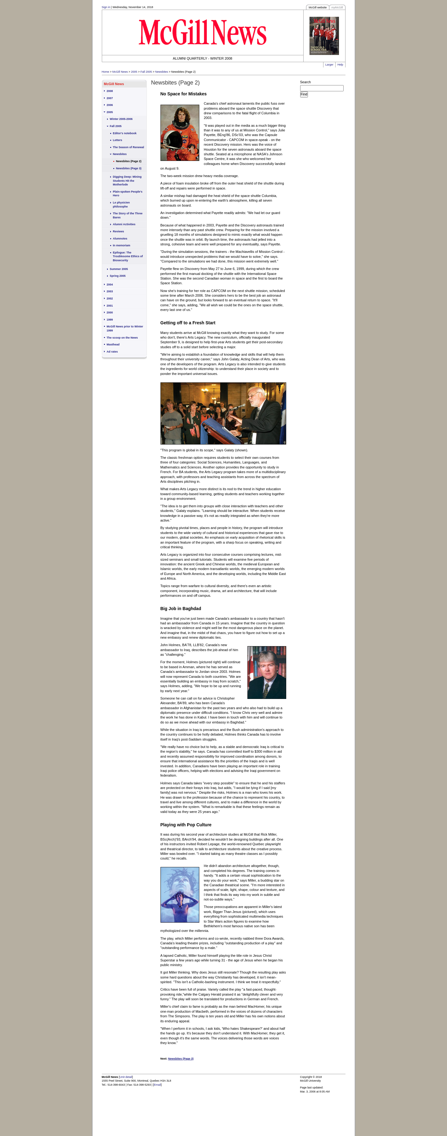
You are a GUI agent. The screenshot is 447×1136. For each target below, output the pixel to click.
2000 (110, 312)
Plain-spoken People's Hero (127, 193)
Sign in (106, 7)
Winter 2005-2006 (121, 119)
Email (157, 1084)
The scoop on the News (122, 337)
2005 (134, 71)
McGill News (120, 71)
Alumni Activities (124, 224)
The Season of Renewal (128, 147)
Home (105, 71)
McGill (337, 7)
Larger (329, 64)
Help (340, 64)
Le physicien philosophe (121, 204)
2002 (110, 298)
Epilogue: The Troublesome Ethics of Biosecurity (128, 256)
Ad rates (112, 351)
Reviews (118, 231)
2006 (110, 105)
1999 (110, 319)
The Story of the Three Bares (128, 215)
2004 (110, 284)
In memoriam (121, 245)
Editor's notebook (125, 133)
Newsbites (161, 71)
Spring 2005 (118, 275)
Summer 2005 (119, 269)
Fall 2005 (146, 71)
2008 (110, 91)
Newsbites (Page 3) (129, 168)
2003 (110, 291)
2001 (110, 305)
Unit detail (126, 1077)
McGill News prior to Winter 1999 (125, 328)
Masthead (113, 344)
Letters (117, 140)
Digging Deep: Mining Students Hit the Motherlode (127, 180)
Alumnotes (120, 238)
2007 (110, 98)
